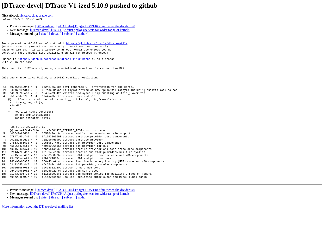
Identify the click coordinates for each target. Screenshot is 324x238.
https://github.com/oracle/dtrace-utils (96, 44)
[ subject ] (68, 33)
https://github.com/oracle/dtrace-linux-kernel (55, 62)
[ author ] (82, 33)
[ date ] (43, 33)
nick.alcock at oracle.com (36, 15)
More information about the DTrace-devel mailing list (37, 234)
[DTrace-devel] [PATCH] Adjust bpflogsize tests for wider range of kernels (80, 30)
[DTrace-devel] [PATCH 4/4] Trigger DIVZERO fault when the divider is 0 (85, 26)
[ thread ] (55, 33)
